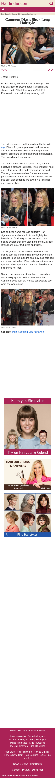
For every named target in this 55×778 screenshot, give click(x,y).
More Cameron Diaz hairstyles (28, 332)
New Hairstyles (18, 736)
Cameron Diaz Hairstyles (28, 14)
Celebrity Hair (16, 14)
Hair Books (36, 764)
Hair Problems (24, 752)
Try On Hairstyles (19, 746)
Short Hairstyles (36, 736)
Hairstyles (8, 14)
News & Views (20, 764)
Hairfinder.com (14, 3)
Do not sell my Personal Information (19, 775)
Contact (16, 770)
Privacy (26, 770)
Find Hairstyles (37, 746)
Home (2, 14)
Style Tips (45, 755)
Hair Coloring (31, 755)
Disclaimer (37, 770)
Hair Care (10, 752)
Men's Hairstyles (18, 743)
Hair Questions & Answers (31, 730)
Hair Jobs (28, 758)
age (3, 147)
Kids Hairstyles (37, 743)
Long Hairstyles (38, 739)
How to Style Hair (13, 755)
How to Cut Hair (42, 752)
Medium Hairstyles (18, 739)
